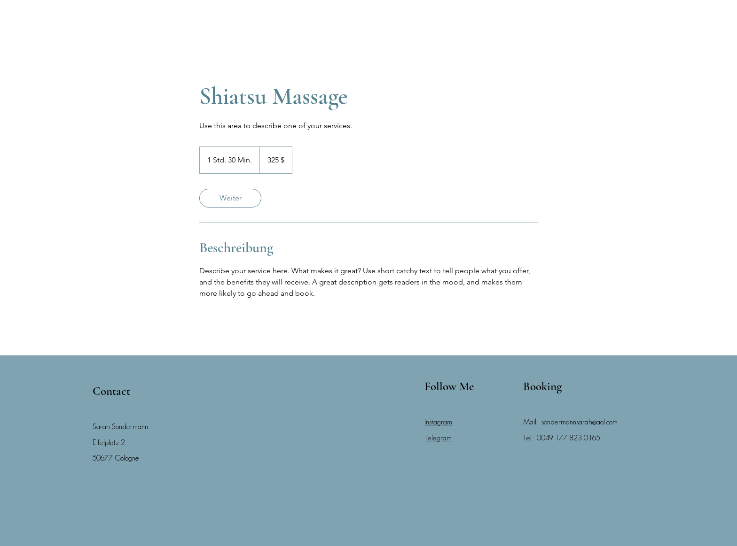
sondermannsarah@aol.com (579, 422)
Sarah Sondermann (120, 427)
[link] (230, 198)
